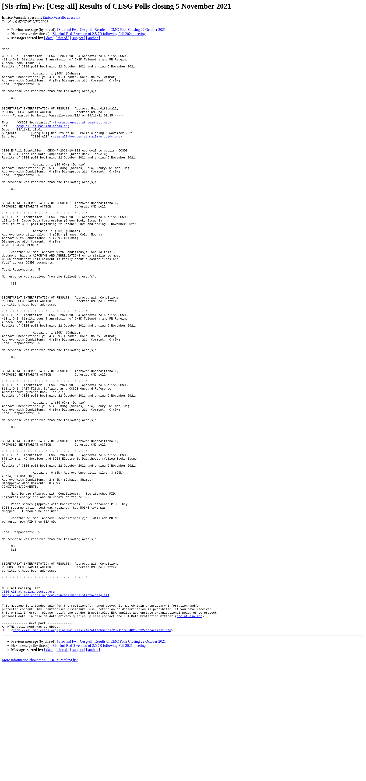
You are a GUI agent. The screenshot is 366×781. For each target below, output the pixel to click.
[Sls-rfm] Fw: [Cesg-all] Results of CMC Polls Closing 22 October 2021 (111, 30)
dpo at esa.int (189, 730)
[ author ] (93, 38)
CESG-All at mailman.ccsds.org (28, 701)
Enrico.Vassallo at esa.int (61, 17)
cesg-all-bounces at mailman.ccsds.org (86, 154)
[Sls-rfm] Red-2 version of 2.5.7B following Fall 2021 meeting (98, 34)
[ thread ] (62, 38)
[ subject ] (77, 38)
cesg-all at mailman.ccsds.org (42, 142)
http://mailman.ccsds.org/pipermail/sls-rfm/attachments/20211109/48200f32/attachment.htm (92, 747)
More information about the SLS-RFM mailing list (39, 777)
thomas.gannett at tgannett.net (82, 138)
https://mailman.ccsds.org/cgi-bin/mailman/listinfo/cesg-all (55, 705)
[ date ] (49, 38)
